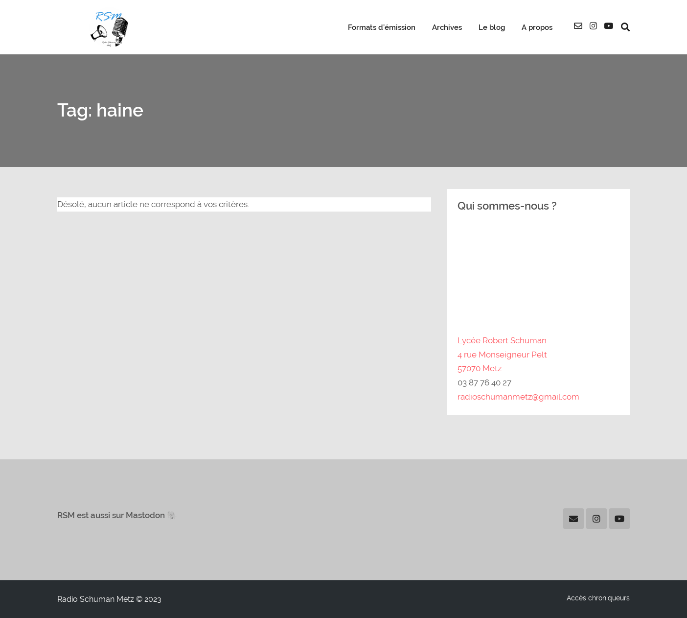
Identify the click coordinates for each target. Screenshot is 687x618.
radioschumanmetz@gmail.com (518, 397)
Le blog (492, 27)
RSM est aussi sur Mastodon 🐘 (117, 515)
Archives (447, 27)
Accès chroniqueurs (598, 598)
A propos (537, 27)
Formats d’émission (381, 27)
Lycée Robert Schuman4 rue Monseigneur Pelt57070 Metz (502, 354)
